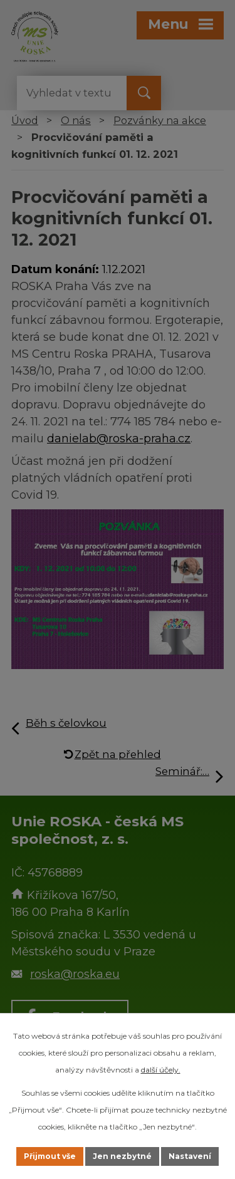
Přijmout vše (50, 1156)
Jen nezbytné (122, 1156)
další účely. (160, 1069)
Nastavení (190, 1156)
